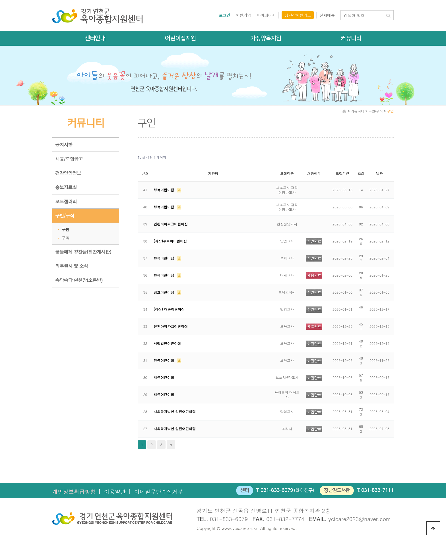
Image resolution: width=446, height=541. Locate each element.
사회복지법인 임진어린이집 (175, 411)
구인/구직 (64, 215)
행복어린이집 (164, 189)
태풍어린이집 (164, 377)
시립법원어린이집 (167, 343)
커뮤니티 (351, 38)
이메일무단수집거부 (158, 491)
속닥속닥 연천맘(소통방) (78, 280)
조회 (361, 173)
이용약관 (115, 491)
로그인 (224, 15)
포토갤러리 (66, 201)
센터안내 (95, 38)
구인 (65, 229)
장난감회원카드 (297, 15)
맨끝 (171, 444)
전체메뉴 (327, 15)
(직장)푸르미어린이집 (170, 241)
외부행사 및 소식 (71, 266)
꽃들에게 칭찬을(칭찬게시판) (83, 251)
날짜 (379, 173)
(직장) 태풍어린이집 (169, 309)
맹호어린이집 (164, 292)
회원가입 (243, 15)
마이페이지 (266, 15)
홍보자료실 (66, 187)
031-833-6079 (277, 490)
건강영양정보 (68, 173)
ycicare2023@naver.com (360, 519)
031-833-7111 (377, 490)
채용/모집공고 (69, 159)
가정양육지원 (265, 38)
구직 (65, 238)
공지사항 (64, 144)
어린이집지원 (180, 38)
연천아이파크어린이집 (171, 223)
